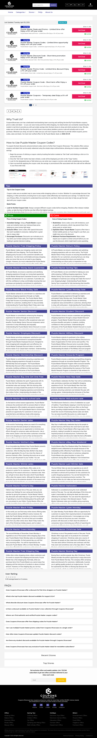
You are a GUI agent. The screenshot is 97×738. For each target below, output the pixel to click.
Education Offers (55, 720)
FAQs (40, 12)
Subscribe (61, 680)
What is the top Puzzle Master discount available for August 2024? (30, 596)
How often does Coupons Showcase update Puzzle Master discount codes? (34, 634)
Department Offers (56, 725)
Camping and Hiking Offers (36, 723)
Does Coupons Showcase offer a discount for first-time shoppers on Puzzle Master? (36, 590)
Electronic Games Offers (58, 718)
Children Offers (32, 718)
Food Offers (77, 720)
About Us (49, 12)
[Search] (44, 5)
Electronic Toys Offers (57, 715)
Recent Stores (48, 655)
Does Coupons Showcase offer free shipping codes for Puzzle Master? (32, 621)
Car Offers (30, 720)
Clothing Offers (32, 715)
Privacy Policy (79, 735)
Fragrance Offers (78, 723)
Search (53, 5)
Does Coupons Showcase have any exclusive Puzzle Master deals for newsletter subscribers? (40, 647)
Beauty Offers (9, 725)
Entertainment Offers (80, 715)
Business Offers (9, 720)
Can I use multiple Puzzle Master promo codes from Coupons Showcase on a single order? (39, 628)
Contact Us (89, 735)
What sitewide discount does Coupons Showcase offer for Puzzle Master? (33, 603)
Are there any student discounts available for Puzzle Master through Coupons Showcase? (39, 640)
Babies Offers (8, 718)
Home (10, 12)
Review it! (62, 22)
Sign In (90, 5)
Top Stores (48, 663)
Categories (20, 12)
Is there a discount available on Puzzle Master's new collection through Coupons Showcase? (40, 609)
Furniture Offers (78, 725)
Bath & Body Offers (33, 725)
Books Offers (8, 723)
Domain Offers (55, 723)
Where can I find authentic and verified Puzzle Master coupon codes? (31, 615)
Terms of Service (68, 735)
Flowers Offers (77, 718)
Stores (31, 12)
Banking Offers (9, 715)
